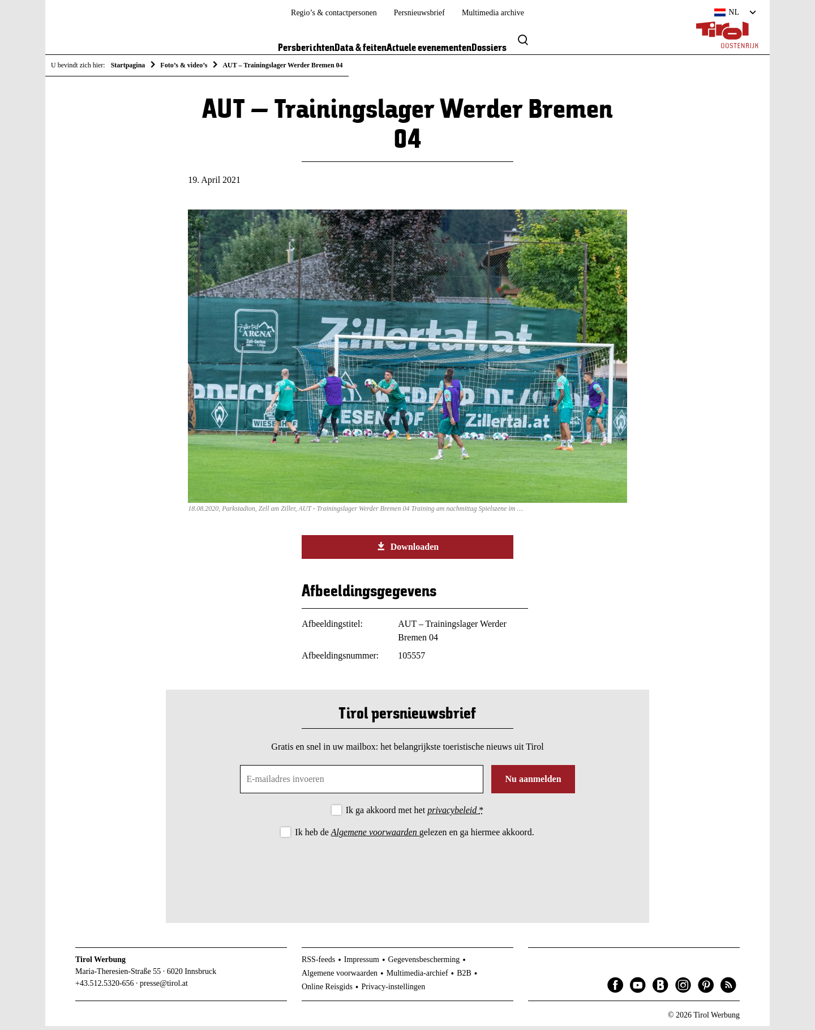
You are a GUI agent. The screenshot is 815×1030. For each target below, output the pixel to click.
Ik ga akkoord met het (414, 814)
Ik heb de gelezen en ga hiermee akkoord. (414, 836)
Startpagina (128, 65)
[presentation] (407, 875)
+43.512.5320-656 (104, 987)
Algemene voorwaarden (375, 836)
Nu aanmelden (533, 783)
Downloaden (407, 550)
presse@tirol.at (164, 987)
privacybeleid (453, 814)
